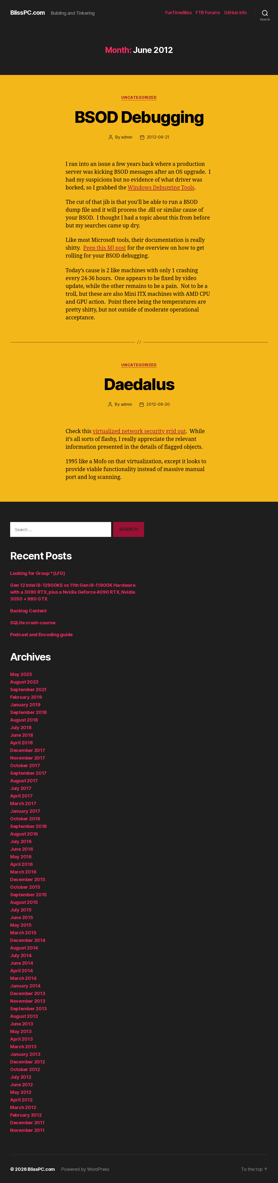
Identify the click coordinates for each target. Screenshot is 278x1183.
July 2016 (21, 841)
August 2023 (24, 681)
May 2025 (21, 673)
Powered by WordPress (85, 1168)
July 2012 (20, 1076)
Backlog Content (28, 610)
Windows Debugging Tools (161, 187)
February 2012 (26, 1114)
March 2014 (23, 977)
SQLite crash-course (32, 622)
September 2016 (28, 825)
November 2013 (27, 1000)
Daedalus (139, 384)
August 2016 (24, 833)
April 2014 (21, 970)
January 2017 (25, 810)
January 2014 (25, 985)
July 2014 (21, 955)
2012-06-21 (158, 137)
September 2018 (28, 711)
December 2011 (27, 1122)
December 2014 (27, 939)
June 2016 (21, 848)
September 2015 (28, 894)
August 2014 (24, 947)
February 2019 (26, 696)
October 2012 (25, 1069)
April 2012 (21, 1099)
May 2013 (21, 1031)
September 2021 (28, 689)
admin (126, 137)
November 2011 (27, 1129)
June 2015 (21, 917)
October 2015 (25, 886)
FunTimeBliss (178, 12)
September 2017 (28, 772)
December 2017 (27, 749)
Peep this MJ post (104, 247)
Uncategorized (139, 97)
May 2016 (21, 856)
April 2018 (21, 742)
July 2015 (21, 909)
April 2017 (21, 795)
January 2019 (25, 704)
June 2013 (21, 1023)
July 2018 (21, 727)
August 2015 (24, 901)
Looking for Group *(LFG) (37, 572)
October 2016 (25, 818)
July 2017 (20, 787)
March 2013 (23, 1046)
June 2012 (21, 1084)
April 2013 (21, 1038)
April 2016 (21, 863)
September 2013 (28, 1008)
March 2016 (23, 871)
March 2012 (23, 1107)
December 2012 (27, 1061)
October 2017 (25, 765)
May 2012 (20, 1091)
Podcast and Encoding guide (41, 634)
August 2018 (24, 719)
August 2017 (24, 780)
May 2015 (21, 924)
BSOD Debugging (139, 117)
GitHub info (235, 12)
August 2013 (24, 1015)
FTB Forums (208, 12)
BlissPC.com (27, 13)
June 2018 (21, 734)
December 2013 (27, 993)
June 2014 (21, 962)
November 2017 (27, 757)
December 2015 (27, 879)
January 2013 (25, 1053)
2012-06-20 (158, 403)
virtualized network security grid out (139, 431)
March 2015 (23, 932)
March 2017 (23, 803)
